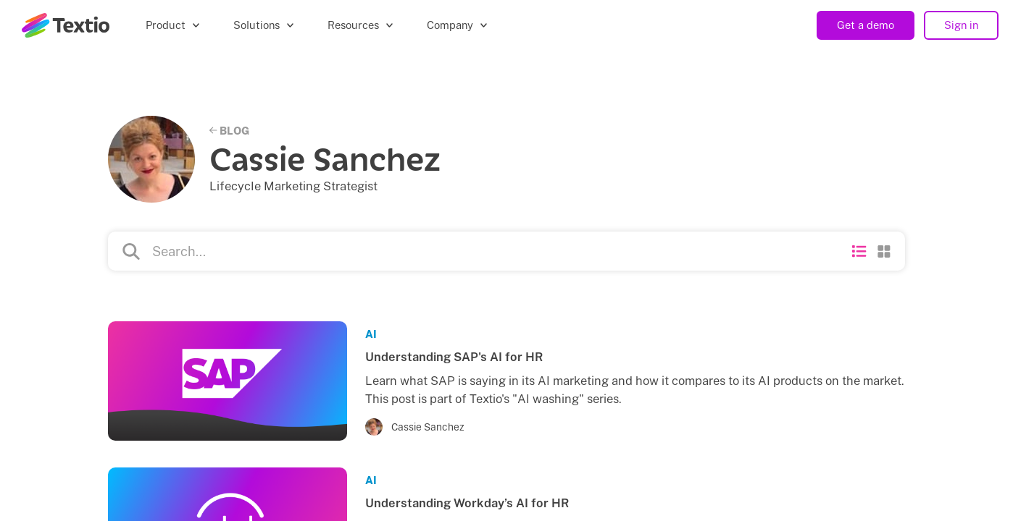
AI (371, 334)
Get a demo (865, 25)
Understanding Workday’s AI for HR (467, 503)
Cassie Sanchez (427, 427)
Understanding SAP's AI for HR (454, 357)
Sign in (961, 25)
